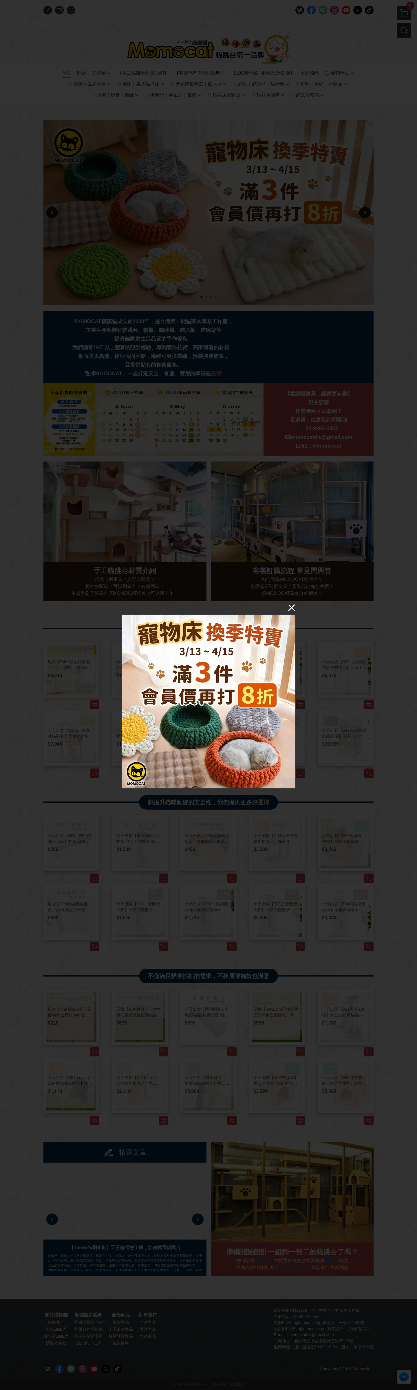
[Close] (291, 607)
